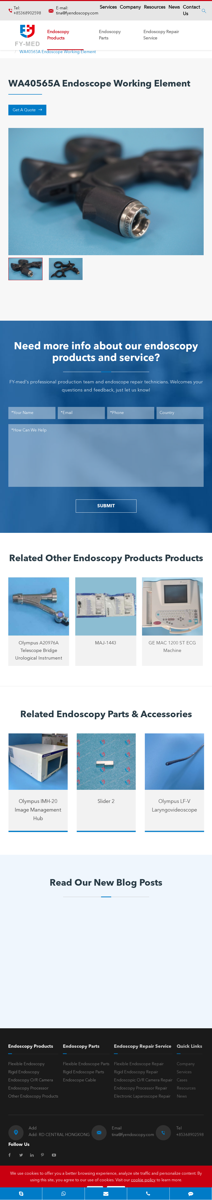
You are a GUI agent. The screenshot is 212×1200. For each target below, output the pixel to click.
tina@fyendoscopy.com (77, 13)
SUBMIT (106, 506)
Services (108, 7)
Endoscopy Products (58, 35)
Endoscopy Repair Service (161, 35)
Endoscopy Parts (110, 35)
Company (130, 7)
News (174, 7)
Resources (154, 7)
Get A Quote (27, 110)
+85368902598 (27, 13)
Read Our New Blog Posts (106, 883)
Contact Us (191, 10)
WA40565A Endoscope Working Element (58, 52)
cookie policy (143, 1180)
